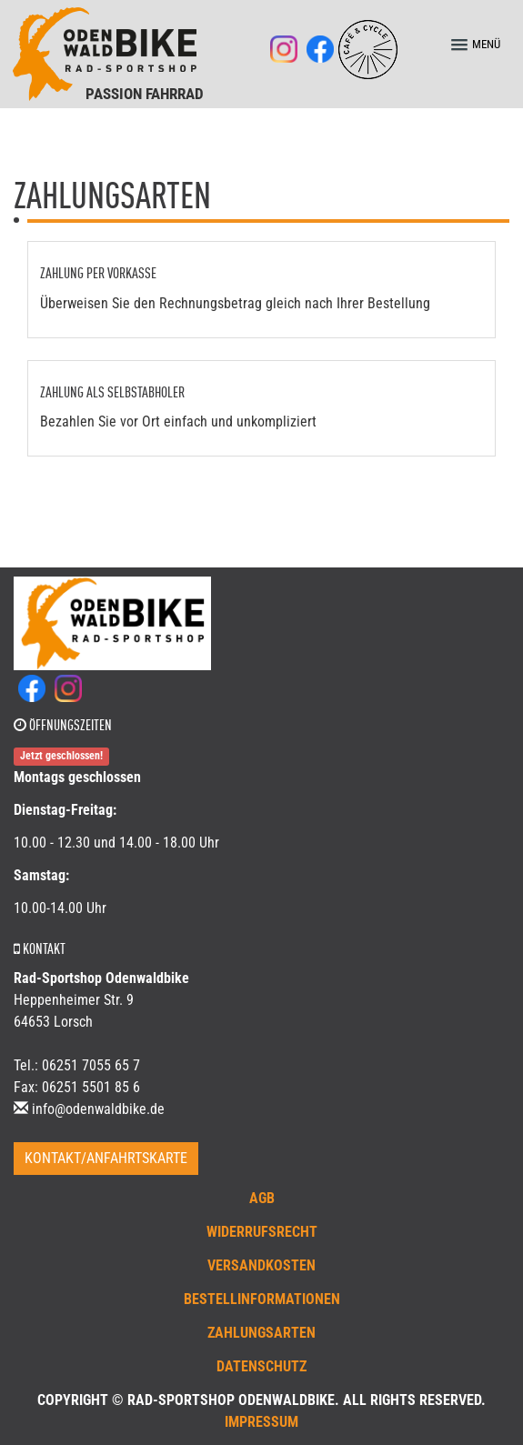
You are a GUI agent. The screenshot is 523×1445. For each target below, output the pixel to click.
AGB (262, 1198)
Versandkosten (261, 1265)
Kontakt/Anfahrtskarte (106, 1158)
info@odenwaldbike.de (98, 1109)
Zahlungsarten (261, 1332)
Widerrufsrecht (261, 1231)
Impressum (261, 1421)
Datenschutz (261, 1366)
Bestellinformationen (262, 1299)
